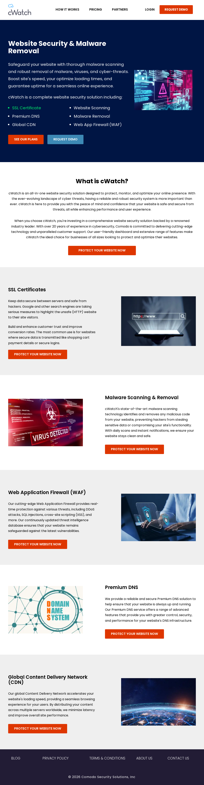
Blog (15, 758)
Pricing (95, 9)
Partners (120, 9)
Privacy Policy (55, 758)
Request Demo (65, 139)
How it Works (67, 9)
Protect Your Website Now (102, 250)
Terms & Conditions (107, 758)
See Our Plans (26, 139)
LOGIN (150, 9)
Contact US (178, 758)
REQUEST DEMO (176, 9)
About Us (144, 758)
